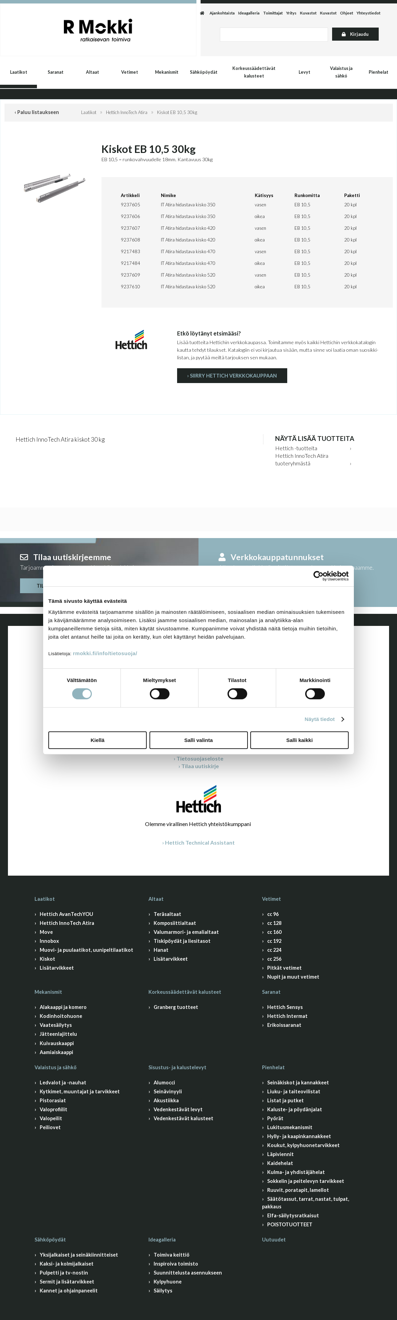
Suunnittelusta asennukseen (188, 1273)
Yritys (291, 13)
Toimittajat (273, 13)
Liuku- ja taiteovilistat (293, 1091)
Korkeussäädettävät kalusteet (253, 72)
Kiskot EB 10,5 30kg (177, 112)
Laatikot (18, 72)
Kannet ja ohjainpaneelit (69, 1290)
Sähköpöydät (203, 72)
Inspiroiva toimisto (176, 1264)
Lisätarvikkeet (57, 968)
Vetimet (129, 72)
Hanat (161, 950)
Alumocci (164, 1082)
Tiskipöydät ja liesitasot (182, 941)
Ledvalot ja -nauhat (63, 1082)
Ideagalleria (249, 13)
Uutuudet (274, 1239)
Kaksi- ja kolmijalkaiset (67, 1264)
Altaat (92, 72)
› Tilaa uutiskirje (198, 766)
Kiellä (97, 740)
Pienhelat (378, 72)
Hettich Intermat (287, 1016)
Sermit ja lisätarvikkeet (67, 1282)
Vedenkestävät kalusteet (183, 1118)
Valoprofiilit (53, 1109)
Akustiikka (166, 1100)
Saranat (56, 72)
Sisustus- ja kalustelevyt (177, 1067)
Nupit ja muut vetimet (293, 977)
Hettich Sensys (285, 1007)
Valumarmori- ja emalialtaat (186, 932)
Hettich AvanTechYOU (66, 914)
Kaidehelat (280, 1163)
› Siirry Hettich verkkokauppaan (232, 376)
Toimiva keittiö (172, 1255)
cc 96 (273, 914)
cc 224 (274, 950)
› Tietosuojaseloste (198, 758)
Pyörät (275, 1118)
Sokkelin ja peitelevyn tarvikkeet (305, 1181)
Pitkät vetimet (284, 968)
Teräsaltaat (167, 914)
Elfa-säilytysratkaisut (293, 1215)
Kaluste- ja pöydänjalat (294, 1109)
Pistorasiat (53, 1100)
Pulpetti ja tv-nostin (64, 1273)
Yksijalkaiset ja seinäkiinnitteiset (79, 1255)
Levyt (304, 72)
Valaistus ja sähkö (341, 72)
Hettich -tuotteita (296, 448)
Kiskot (47, 959)
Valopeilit (51, 1118)
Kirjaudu (355, 34)
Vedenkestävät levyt (178, 1109)
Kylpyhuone (168, 1282)
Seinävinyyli (168, 1091)
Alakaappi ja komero (63, 1007)
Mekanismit (166, 72)
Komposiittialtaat (175, 923)
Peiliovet (50, 1127)
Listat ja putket (285, 1100)
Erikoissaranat (284, 1025)
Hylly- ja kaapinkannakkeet (299, 1136)
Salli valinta (198, 740)
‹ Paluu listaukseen (36, 112)
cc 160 (274, 932)
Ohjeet (346, 13)
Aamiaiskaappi (56, 1052)
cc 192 (274, 941)
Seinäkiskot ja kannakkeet (298, 1082)
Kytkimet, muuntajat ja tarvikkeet (80, 1091)
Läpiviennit (280, 1154)
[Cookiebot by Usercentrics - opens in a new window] (318, 576)
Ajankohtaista (222, 13)
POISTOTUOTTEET (289, 1224)
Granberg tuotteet (176, 1007)
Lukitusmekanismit (289, 1127)
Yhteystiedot (368, 13)
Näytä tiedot (320, 719)
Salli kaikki (299, 740)
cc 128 (274, 923)
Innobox (49, 941)
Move (46, 932)
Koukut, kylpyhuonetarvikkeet (303, 1145)
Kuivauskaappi (57, 1043)
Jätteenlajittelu (58, 1034)
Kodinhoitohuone (61, 1016)
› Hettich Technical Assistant (198, 842)
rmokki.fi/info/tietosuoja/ (105, 653)
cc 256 (274, 959)
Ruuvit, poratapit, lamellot (298, 1190)
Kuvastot (308, 13)
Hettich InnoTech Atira (126, 112)
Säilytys (163, 1290)
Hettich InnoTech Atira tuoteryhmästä (301, 459)
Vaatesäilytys (56, 1025)
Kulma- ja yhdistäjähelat (296, 1172)
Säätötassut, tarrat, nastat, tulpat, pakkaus (305, 1202)
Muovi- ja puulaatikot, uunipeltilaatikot (86, 950)
